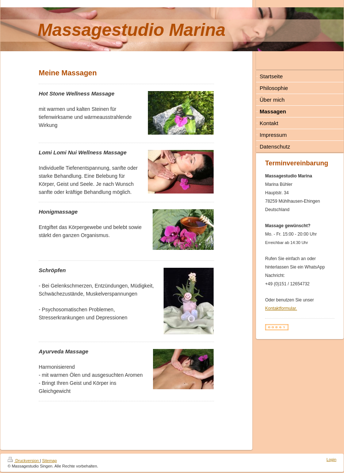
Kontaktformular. (281, 308)
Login (331, 459)
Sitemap (49, 460)
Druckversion (24, 460)
